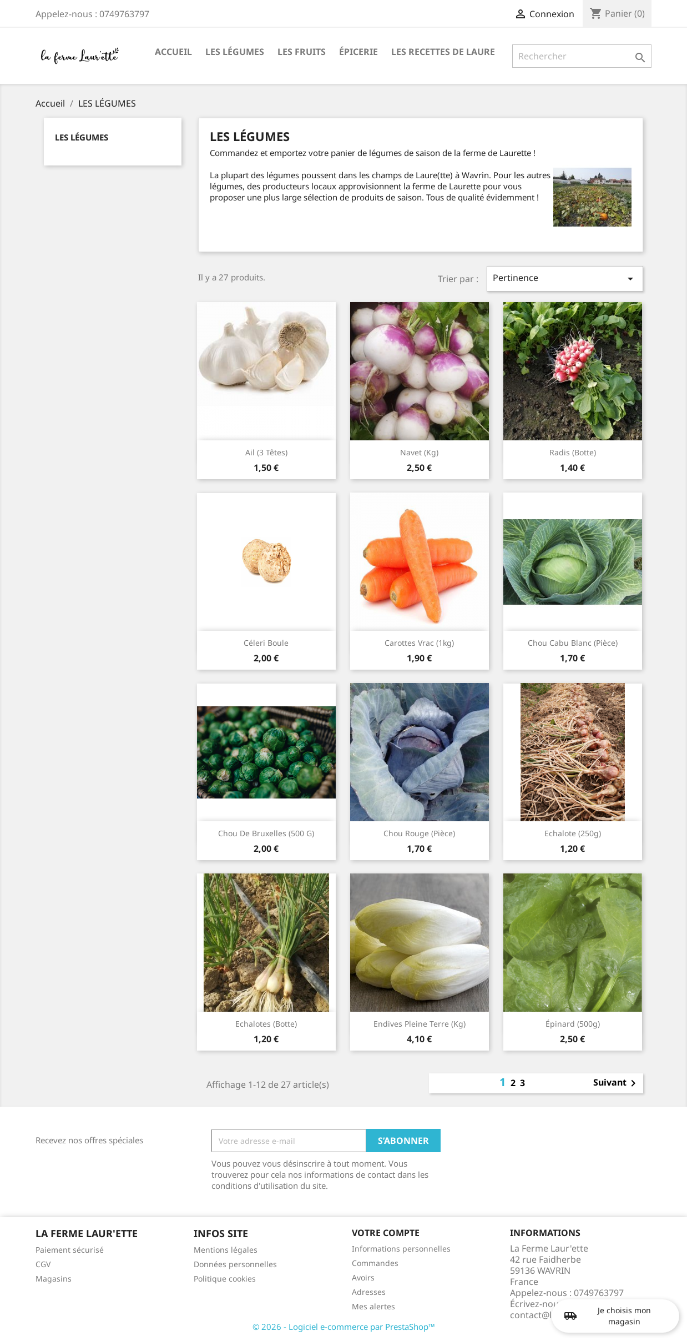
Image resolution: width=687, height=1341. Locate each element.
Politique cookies (225, 1278)
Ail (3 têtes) (266, 452)
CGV (43, 1264)
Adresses (369, 1292)
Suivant (616, 1083)
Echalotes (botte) (266, 1023)
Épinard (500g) (572, 1023)
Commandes (375, 1263)
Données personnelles (235, 1264)
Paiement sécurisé (70, 1249)
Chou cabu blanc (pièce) (573, 642)
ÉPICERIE (358, 52)
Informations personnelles (401, 1248)
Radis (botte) (572, 452)
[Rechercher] (581, 56)
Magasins (54, 1278)
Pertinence (565, 278)
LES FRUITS (301, 52)
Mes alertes (373, 1306)
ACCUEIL (173, 52)
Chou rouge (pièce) (419, 833)
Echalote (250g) (572, 833)
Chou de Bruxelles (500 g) (266, 833)
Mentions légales (225, 1249)
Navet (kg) (419, 452)
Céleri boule (266, 642)
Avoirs (363, 1277)
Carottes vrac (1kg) (419, 642)
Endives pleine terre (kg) (419, 1023)
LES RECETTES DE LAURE (443, 52)
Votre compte (386, 1233)
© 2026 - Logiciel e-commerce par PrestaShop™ (343, 1326)
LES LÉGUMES (234, 52)
